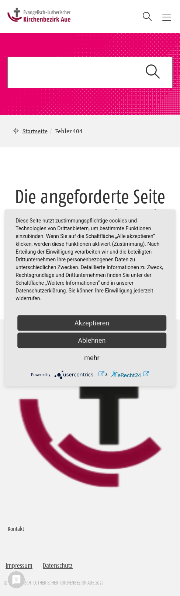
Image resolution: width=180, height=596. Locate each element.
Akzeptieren (92, 323)
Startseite (35, 131)
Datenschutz (58, 566)
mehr (91, 358)
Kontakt (16, 528)
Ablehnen (91, 340)
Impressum (19, 566)
